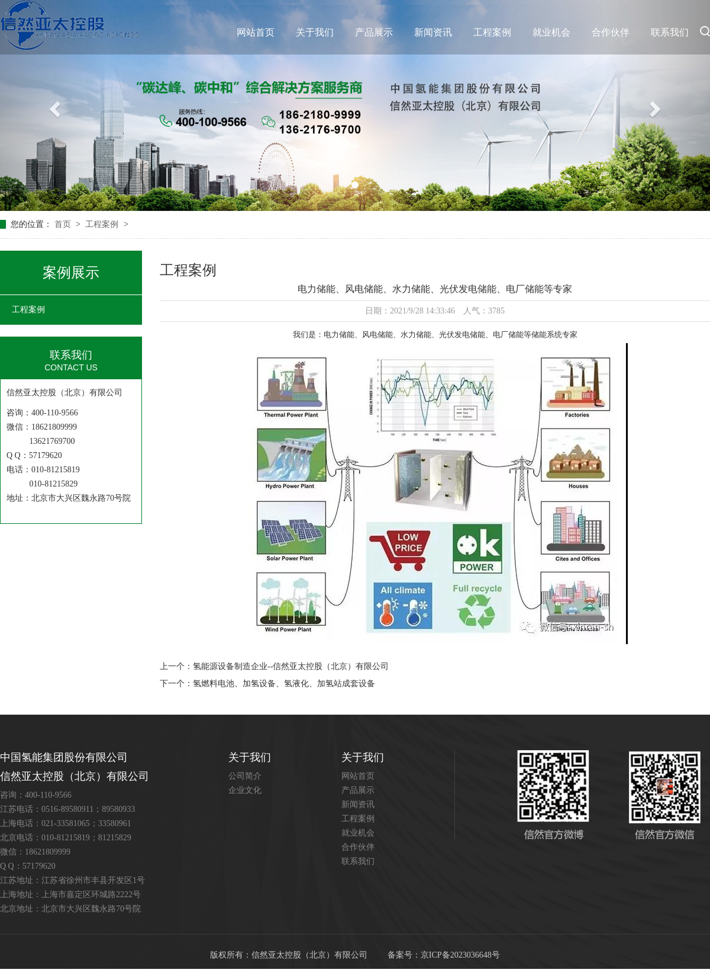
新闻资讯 (433, 32)
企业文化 (245, 790)
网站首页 (256, 32)
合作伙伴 (611, 32)
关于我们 (315, 32)
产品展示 (374, 32)
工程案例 (492, 32)
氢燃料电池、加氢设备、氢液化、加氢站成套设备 (284, 683)
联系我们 (670, 32)
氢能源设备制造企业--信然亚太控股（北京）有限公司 (291, 666)
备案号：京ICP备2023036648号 (444, 955)
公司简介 (245, 776)
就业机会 (551, 32)
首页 (63, 224)
